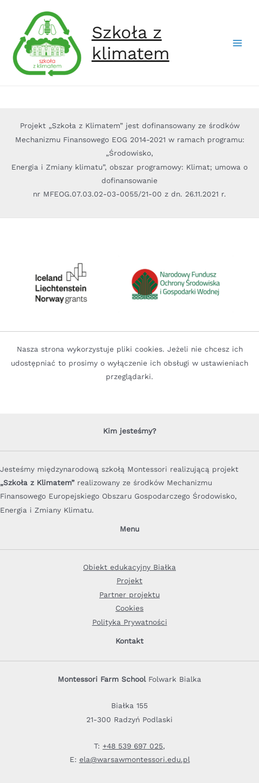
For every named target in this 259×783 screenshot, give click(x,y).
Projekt (129, 580)
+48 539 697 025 (133, 746)
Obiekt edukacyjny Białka (129, 567)
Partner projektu (129, 594)
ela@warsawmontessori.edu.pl (134, 759)
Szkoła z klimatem (130, 42)
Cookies (129, 608)
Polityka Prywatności (129, 622)
